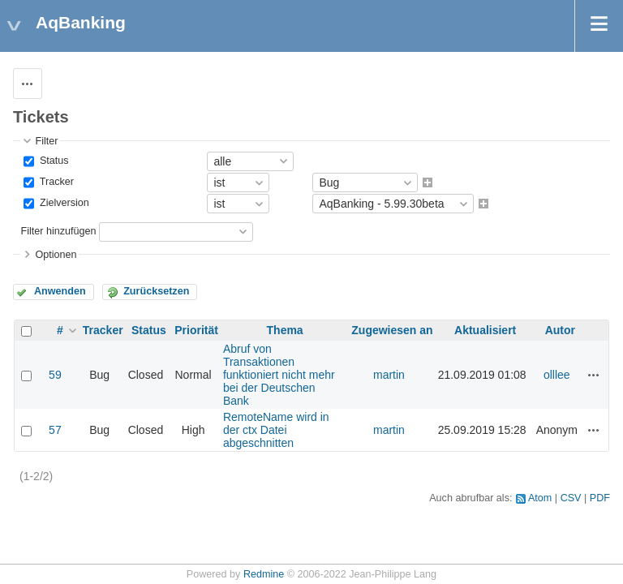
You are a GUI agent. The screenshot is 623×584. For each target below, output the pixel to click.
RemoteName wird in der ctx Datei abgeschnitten (276, 429)
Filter (46, 141)
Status (52, 160)
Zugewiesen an (391, 330)
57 (55, 429)
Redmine (263, 574)
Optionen (55, 254)
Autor (560, 330)
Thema (285, 330)
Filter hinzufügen (58, 231)
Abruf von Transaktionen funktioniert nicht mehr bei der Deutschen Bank (279, 374)
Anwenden (60, 291)
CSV (571, 498)
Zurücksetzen (156, 291)
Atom (540, 498)
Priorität (196, 330)
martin (389, 374)
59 (55, 374)
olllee (557, 374)
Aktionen (593, 374)
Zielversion (62, 203)
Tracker (55, 181)
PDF (600, 498)
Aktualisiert (485, 330)
